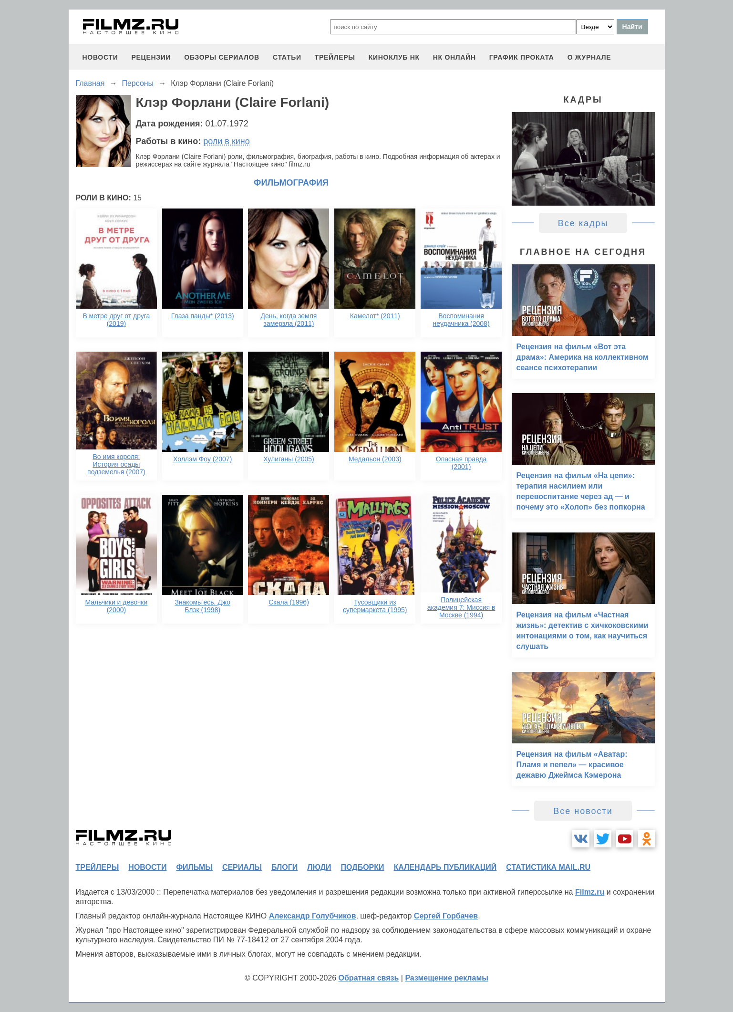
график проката (521, 57)
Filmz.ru (589, 892)
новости (100, 57)
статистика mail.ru (548, 867)
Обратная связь (369, 978)
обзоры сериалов (221, 57)
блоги (284, 867)
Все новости (583, 811)
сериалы (242, 867)
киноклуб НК (394, 57)
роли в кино (226, 141)
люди (319, 867)
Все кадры (583, 223)
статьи (287, 57)
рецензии (151, 57)
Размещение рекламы (446, 978)
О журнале (589, 57)
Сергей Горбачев (446, 916)
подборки (362, 867)
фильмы (194, 867)
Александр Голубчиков (312, 916)
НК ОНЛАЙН (454, 57)
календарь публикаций (445, 867)
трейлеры (335, 57)
